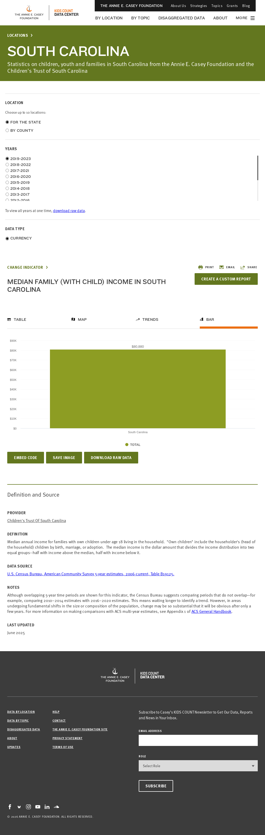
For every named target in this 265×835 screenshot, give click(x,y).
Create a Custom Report (226, 279)
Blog (246, 5)
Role (142, 756)
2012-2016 (20, 200)
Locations (17, 35)
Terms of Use (63, 747)
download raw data (69, 210)
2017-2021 (19, 170)
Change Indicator (25, 267)
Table (20, 319)
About (220, 18)
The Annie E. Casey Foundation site (80, 729)
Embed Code (25, 457)
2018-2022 (20, 164)
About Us (178, 5)
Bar (210, 319)
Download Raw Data (111, 457)
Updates (13, 747)
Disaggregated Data (181, 18)
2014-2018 (20, 188)
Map (82, 319)
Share (248, 267)
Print (206, 267)
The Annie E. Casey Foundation (131, 6)
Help (56, 712)
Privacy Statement (68, 738)
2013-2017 (20, 194)
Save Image (64, 457)
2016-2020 (20, 176)
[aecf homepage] (29, 12)
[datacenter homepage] (66, 12)
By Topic (140, 18)
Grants (232, 5)
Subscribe (155, 786)
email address (150, 731)
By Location (109, 18)
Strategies (198, 5)
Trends (150, 319)
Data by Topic (18, 720)
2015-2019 (20, 182)
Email (227, 267)
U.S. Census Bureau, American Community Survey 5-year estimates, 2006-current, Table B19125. (90, 573)
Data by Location (21, 712)
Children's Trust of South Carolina (36, 520)
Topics (217, 5)
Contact (59, 720)
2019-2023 (20, 158)
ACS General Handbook (212, 611)
